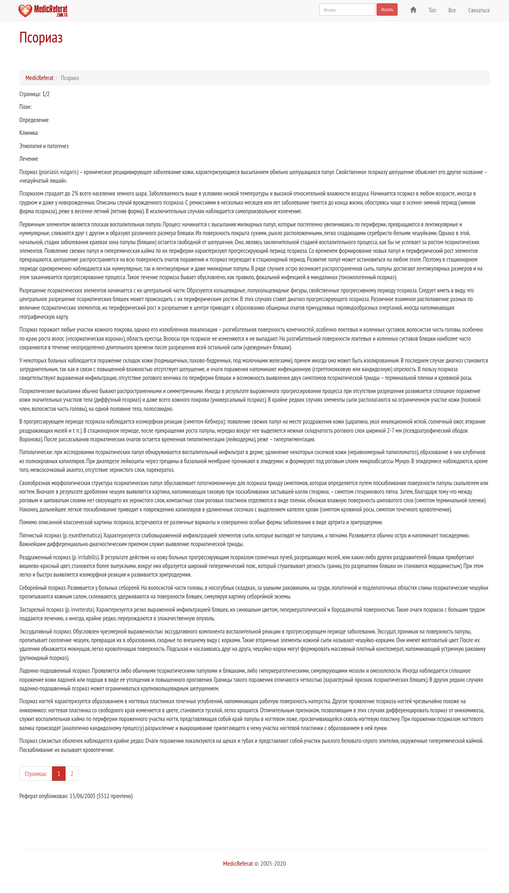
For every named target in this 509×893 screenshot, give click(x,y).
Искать (387, 9)
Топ (432, 10)
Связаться (479, 10)
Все (452, 10)
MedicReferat (40, 78)
